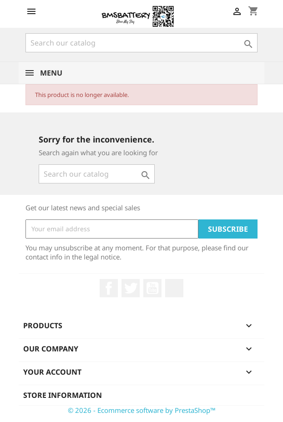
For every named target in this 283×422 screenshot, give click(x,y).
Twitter (130, 288)
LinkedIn (174, 288)
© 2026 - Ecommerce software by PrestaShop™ (142, 410)
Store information (62, 395)
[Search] (141, 42)
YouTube (152, 288)
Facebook (109, 288)
